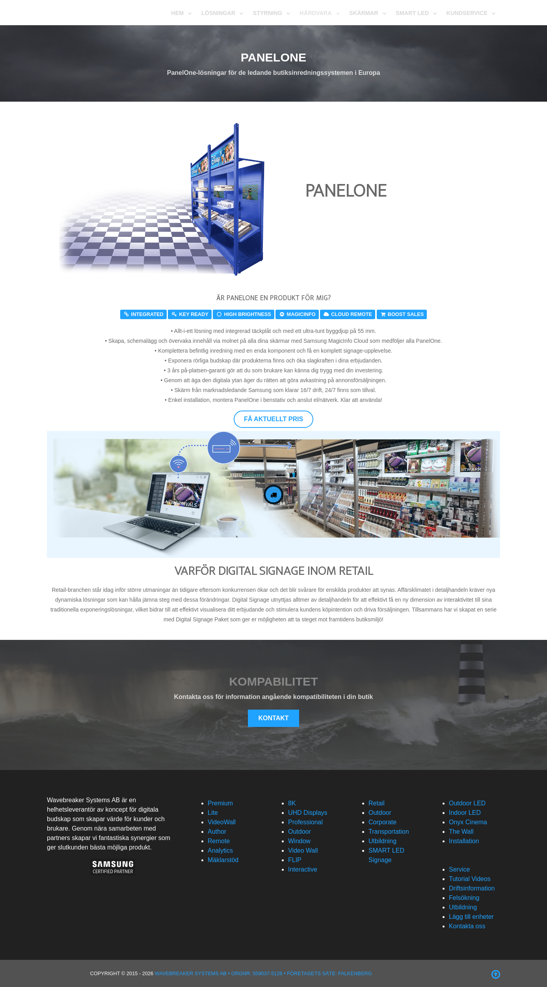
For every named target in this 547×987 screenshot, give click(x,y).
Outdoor (299, 831)
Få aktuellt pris (273, 419)
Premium (220, 803)
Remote (219, 841)
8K (292, 803)
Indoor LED (465, 812)
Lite (213, 812)
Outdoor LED (467, 803)
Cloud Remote (347, 314)
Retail (376, 803)
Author (217, 831)
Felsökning (464, 897)
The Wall (461, 831)
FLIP (294, 860)
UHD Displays (307, 812)
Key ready (189, 314)
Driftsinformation (472, 888)
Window (299, 841)
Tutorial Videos (470, 878)
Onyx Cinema (468, 822)
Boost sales (402, 314)
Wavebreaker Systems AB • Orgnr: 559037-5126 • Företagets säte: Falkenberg (263, 973)
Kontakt (273, 718)
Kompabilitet (273, 681)
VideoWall (222, 822)
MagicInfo (297, 314)
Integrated (143, 314)
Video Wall (303, 850)
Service (459, 869)
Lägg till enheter (471, 916)
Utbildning (382, 841)
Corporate (382, 822)
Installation (464, 841)
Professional (305, 822)
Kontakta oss (467, 926)
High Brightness (243, 314)
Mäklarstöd (223, 860)
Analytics (220, 850)
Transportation (388, 831)
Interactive (302, 869)
